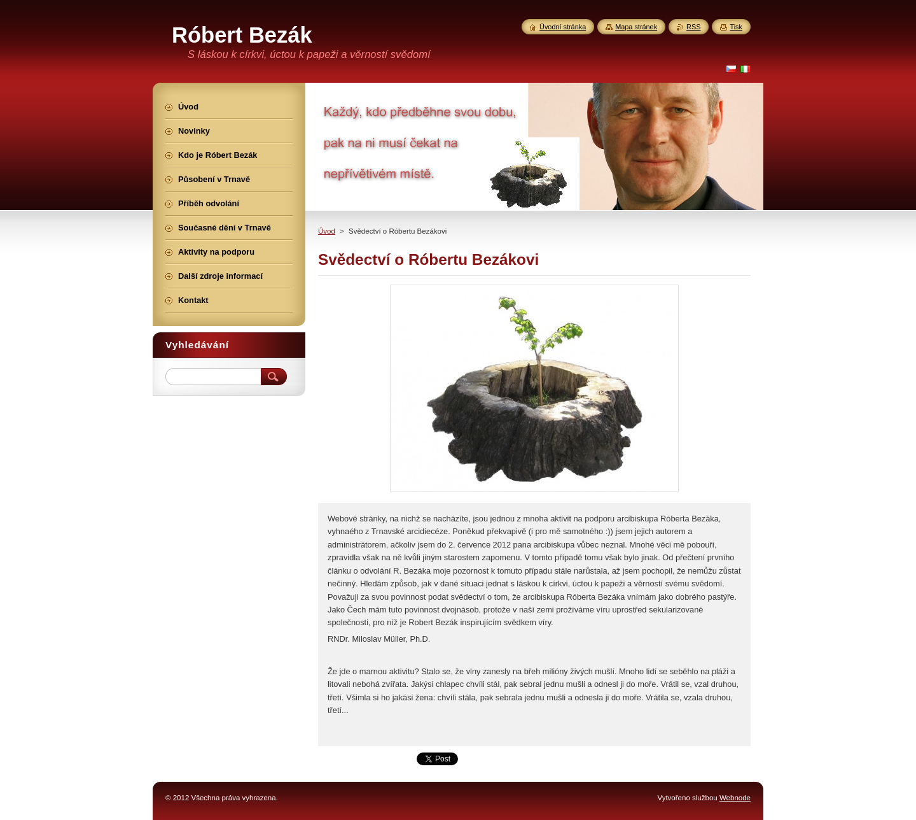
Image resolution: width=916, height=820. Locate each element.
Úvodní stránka (562, 27)
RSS (693, 27)
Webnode (735, 798)
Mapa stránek (636, 27)
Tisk (736, 27)
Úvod (326, 231)
